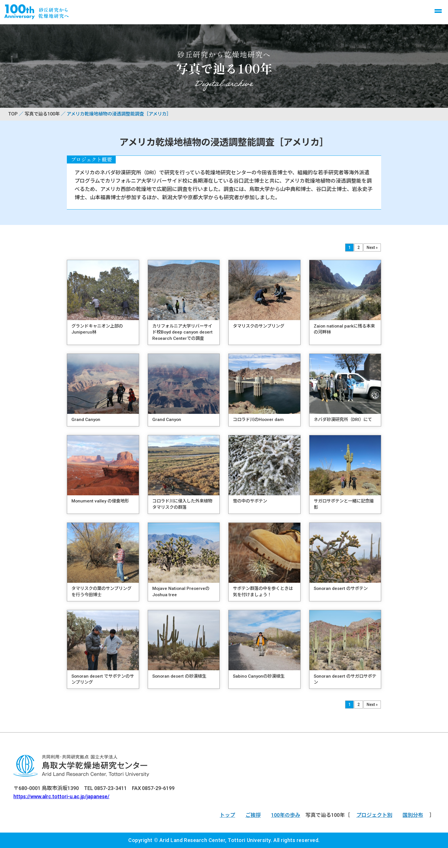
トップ (227, 815)
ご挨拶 (253, 815)
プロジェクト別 (374, 815)
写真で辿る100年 (42, 114)
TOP (13, 114)
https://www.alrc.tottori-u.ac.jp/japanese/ (61, 796)
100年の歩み (285, 815)
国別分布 (413, 815)
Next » (372, 247)
